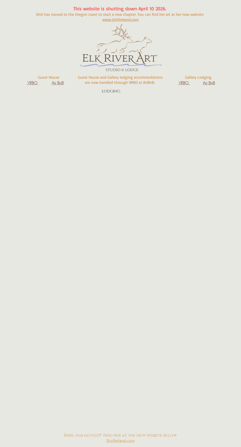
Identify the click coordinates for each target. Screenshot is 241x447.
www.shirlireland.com (120, 19)
